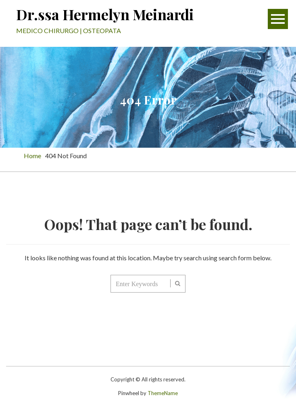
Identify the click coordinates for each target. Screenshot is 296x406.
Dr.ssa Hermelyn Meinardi (105, 14)
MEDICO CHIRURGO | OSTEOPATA (68, 30)
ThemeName (163, 393)
